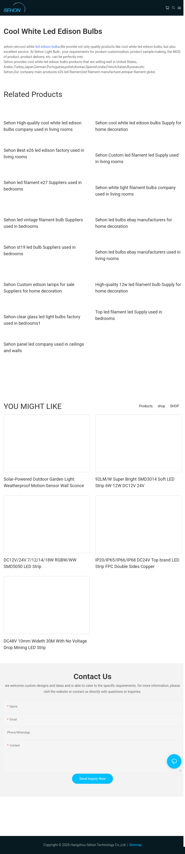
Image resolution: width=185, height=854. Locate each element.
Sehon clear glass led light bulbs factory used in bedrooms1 (42, 320)
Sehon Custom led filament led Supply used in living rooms (137, 158)
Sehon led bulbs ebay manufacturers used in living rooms (138, 255)
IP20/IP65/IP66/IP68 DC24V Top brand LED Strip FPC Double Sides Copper (137, 563)
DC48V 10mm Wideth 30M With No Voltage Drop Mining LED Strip (45, 644)
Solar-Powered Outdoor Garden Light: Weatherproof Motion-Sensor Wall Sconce (44, 482)
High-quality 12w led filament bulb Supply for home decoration (138, 287)
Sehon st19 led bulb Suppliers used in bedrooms (40, 250)
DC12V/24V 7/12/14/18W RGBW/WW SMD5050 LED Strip (40, 563)
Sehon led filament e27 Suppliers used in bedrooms (43, 185)
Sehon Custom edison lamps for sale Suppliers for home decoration (39, 287)
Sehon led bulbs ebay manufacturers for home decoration (133, 223)
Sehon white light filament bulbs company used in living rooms (135, 191)
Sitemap (135, 845)
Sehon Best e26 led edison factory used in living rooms (44, 153)
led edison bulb (46, 47)
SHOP (174, 406)
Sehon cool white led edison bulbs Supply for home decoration (138, 126)
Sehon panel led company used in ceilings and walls (44, 347)
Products (145, 406)
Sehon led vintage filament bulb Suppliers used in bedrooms (43, 223)
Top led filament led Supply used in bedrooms (128, 315)
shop (161, 406)
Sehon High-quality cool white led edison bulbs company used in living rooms (42, 126)
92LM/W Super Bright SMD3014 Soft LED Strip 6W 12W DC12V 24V (135, 482)
